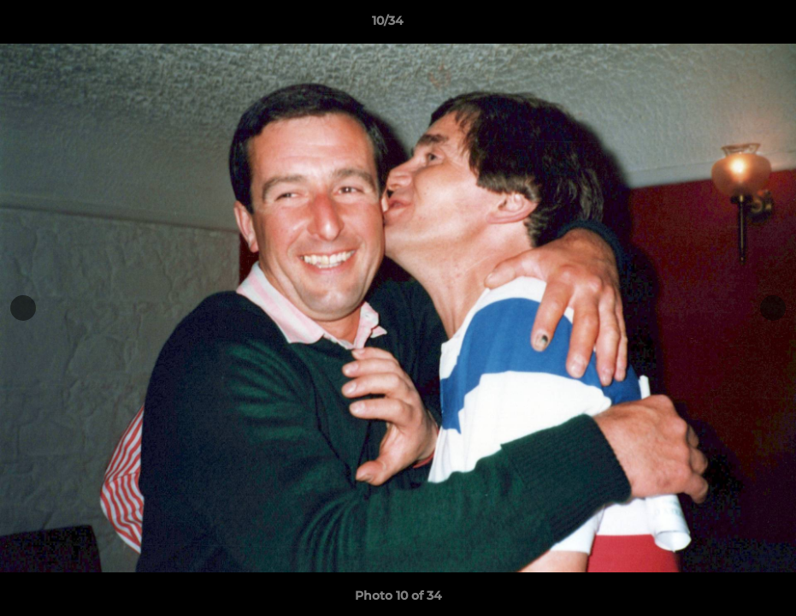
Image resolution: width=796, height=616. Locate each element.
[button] (724, 25)
